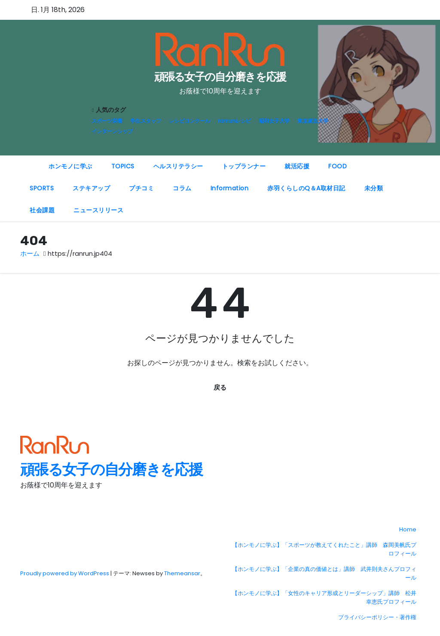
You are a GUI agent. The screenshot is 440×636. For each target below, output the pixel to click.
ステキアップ (91, 188)
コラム (182, 188)
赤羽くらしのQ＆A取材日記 (306, 188)
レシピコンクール (189, 120)
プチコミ (141, 188)
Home (407, 529)
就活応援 (296, 166)
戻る (220, 387)
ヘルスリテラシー (178, 166)
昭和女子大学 (274, 120)
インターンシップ (112, 131)
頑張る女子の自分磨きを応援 (220, 77)
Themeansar (182, 573)
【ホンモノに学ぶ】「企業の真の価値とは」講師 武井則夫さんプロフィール (324, 573)
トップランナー (244, 166)
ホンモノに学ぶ (70, 166)
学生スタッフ (145, 120)
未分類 (373, 188)
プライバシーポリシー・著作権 (377, 617)
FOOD (337, 166)
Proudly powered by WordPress (65, 573)
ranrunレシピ (234, 120)
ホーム (30, 253)
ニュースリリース (98, 210)
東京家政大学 (312, 120)
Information (230, 188)
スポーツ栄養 (107, 120)
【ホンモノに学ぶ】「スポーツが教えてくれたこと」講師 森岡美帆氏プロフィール (324, 549)
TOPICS (122, 166)
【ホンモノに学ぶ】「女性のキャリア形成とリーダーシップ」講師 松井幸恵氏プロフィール (324, 597)
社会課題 (42, 210)
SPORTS (42, 188)
